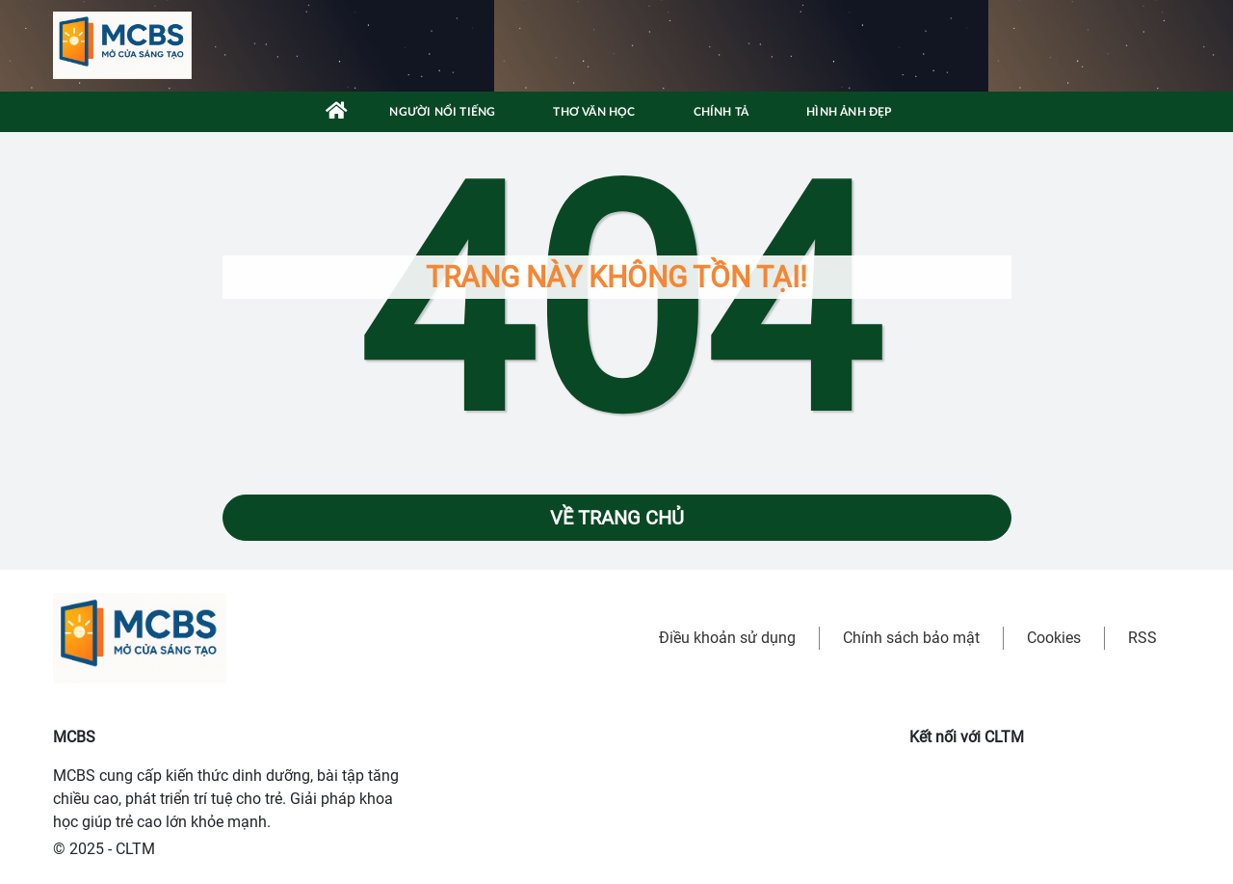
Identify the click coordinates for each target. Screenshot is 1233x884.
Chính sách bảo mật (911, 638)
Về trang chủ (617, 517)
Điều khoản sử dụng (727, 638)
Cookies (1054, 638)
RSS (1142, 638)
